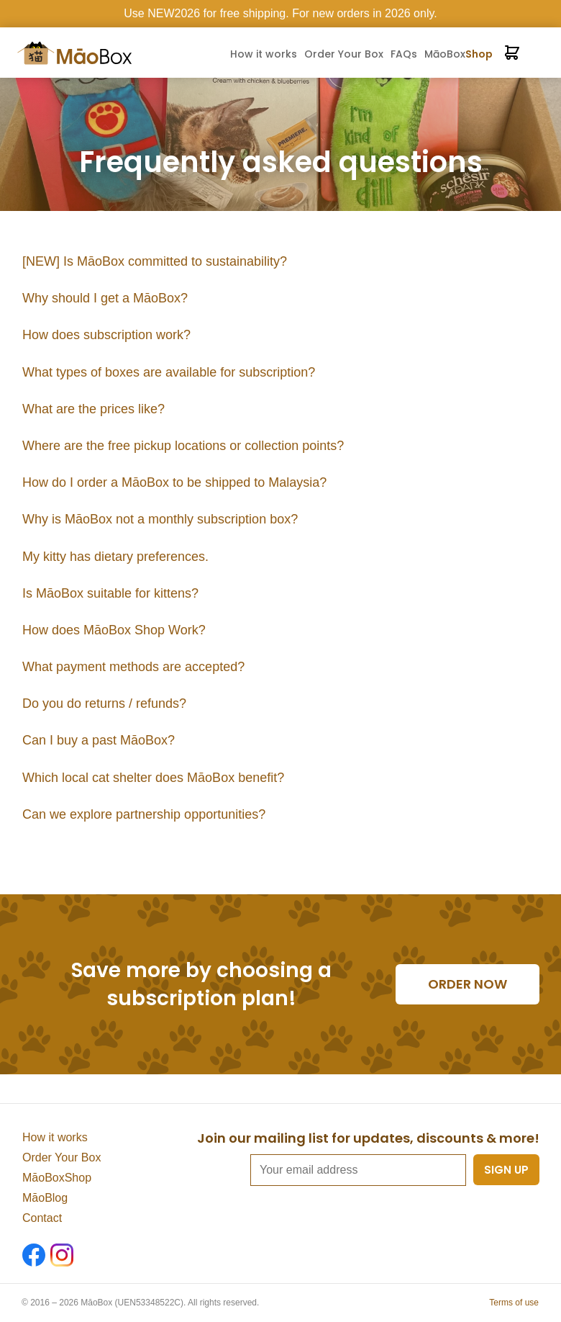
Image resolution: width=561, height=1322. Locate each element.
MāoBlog (45, 1198)
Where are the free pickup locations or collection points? (183, 446)
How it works (263, 54)
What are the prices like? (93, 409)
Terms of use (514, 1303)
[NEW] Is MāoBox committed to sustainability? (154, 261)
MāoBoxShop (56, 1178)
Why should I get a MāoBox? (105, 298)
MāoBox (458, 54)
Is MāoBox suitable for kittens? (110, 593)
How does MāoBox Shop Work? (114, 630)
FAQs (404, 54)
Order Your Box (343, 54)
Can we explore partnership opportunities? (143, 814)
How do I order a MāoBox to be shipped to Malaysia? (174, 482)
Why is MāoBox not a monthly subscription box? (160, 519)
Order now (467, 984)
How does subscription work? (106, 335)
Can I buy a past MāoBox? (98, 740)
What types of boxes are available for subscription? (168, 372)
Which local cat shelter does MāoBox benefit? (153, 777)
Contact (42, 1218)
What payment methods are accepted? (133, 667)
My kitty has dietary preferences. (115, 556)
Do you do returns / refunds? (104, 703)
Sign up (506, 1169)
